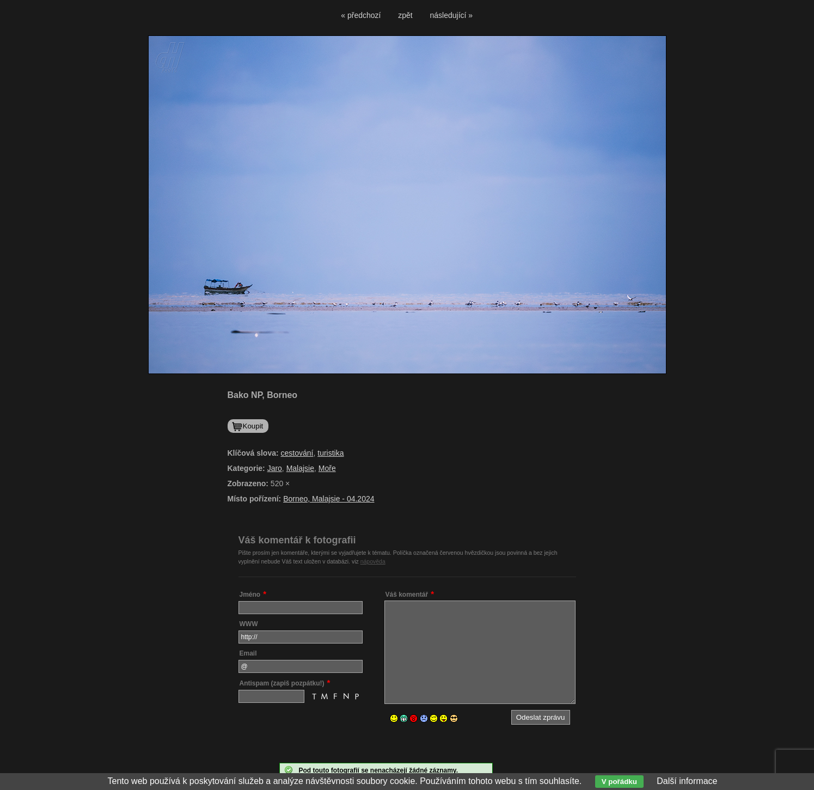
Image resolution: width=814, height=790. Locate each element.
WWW (249, 624)
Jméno (250, 594)
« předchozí (361, 15)
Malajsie (300, 468)
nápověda (372, 561)
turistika (330, 453)
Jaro (274, 468)
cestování (297, 453)
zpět (405, 15)
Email (248, 653)
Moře (327, 468)
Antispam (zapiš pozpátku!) (282, 683)
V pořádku (619, 781)
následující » (451, 15)
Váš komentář (407, 594)
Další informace (687, 781)
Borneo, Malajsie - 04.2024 (328, 498)
